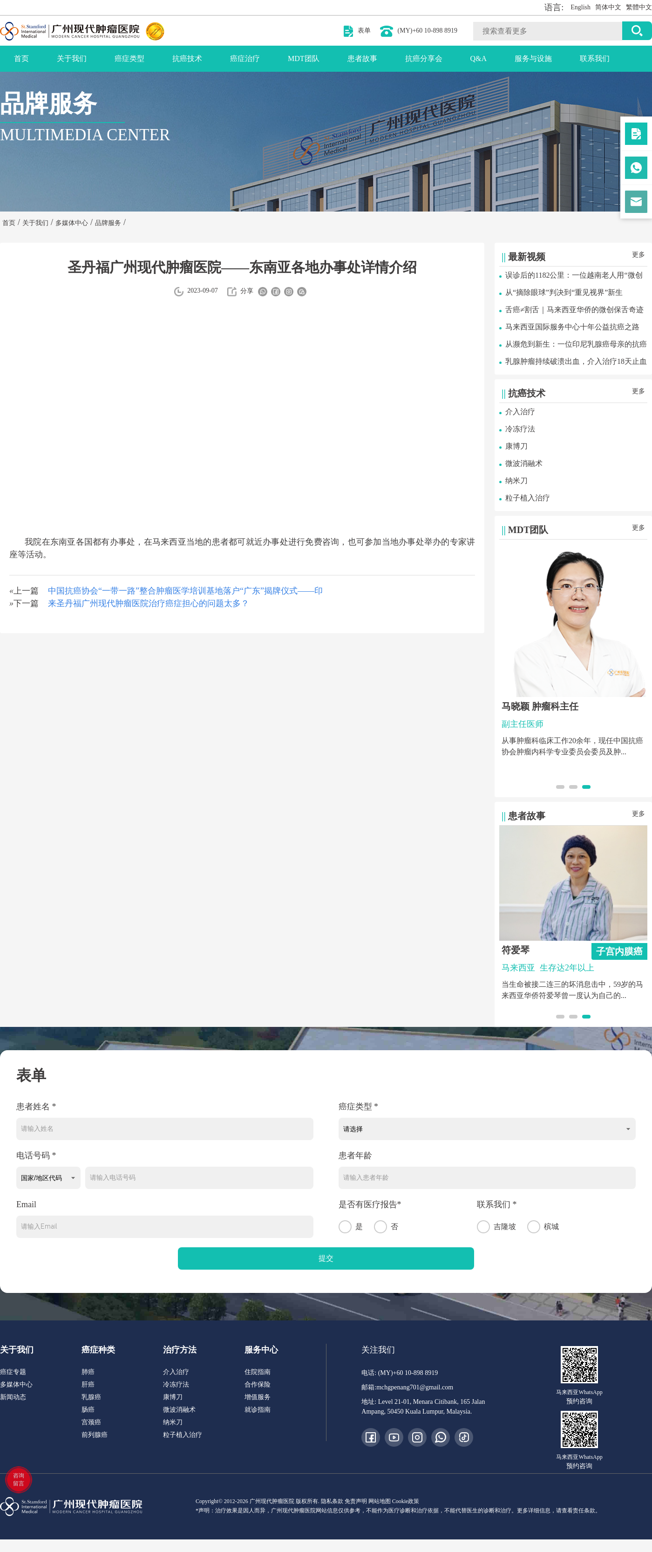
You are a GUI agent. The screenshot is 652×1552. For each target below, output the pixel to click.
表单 (364, 30)
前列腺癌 (95, 1434)
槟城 (543, 1226)
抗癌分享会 (423, 58)
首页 (21, 58)
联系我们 (595, 58)
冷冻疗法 (520, 429)
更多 (638, 254)
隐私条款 (332, 1501)
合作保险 (257, 1384)
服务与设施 (533, 58)
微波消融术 (524, 463)
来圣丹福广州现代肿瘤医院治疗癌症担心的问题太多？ (148, 603)
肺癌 (88, 1371)
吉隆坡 (496, 1226)
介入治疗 (520, 412)
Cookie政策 (406, 1501)
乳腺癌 (91, 1397)
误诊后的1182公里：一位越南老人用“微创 (574, 275)
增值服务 (257, 1397)
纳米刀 (516, 481)
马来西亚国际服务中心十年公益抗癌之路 (572, 327)
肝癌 (88, 1384)
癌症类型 (129, 58)
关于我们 (72, 58)
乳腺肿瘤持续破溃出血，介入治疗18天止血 (576, 361)
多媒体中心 (16, 1384)
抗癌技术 (187, 58)
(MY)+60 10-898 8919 (427, 30)
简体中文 (608, 7)
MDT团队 (303, 58)
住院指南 (257, 1371)
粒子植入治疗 (527, 498)
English (580, 7)
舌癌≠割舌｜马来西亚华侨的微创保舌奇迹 (574, 310)
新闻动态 (13, 1397)
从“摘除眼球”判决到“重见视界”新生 (564, 292)
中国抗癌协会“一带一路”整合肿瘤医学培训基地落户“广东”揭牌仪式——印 (185, 590)
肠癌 (88, 1409)
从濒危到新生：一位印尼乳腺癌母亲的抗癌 (576, 344)
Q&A (478, 58)
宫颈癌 (91, 1422)
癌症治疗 (245, 58)
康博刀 (516, 446)
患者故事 (362, 58)
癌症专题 (13, 1371)
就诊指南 (257, 1409)
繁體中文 (639, 7)
